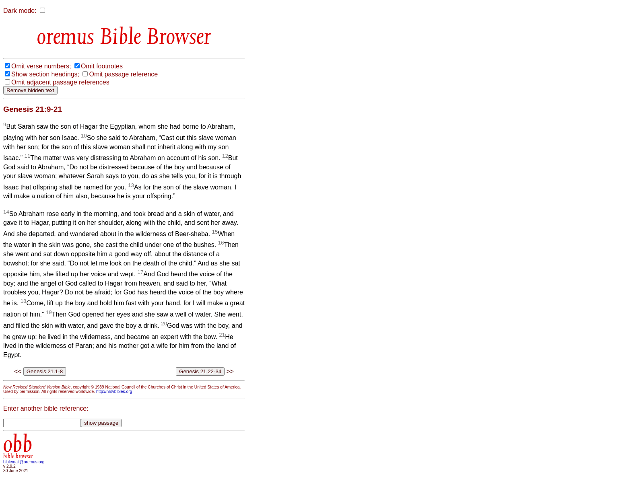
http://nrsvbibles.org (114, 391)
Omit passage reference (123, 74)
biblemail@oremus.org (24, 462)
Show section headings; (45, 74)
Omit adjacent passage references (60, 82)
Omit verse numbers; (41, 66)
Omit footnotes (102, 66)
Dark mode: (20, 10)
